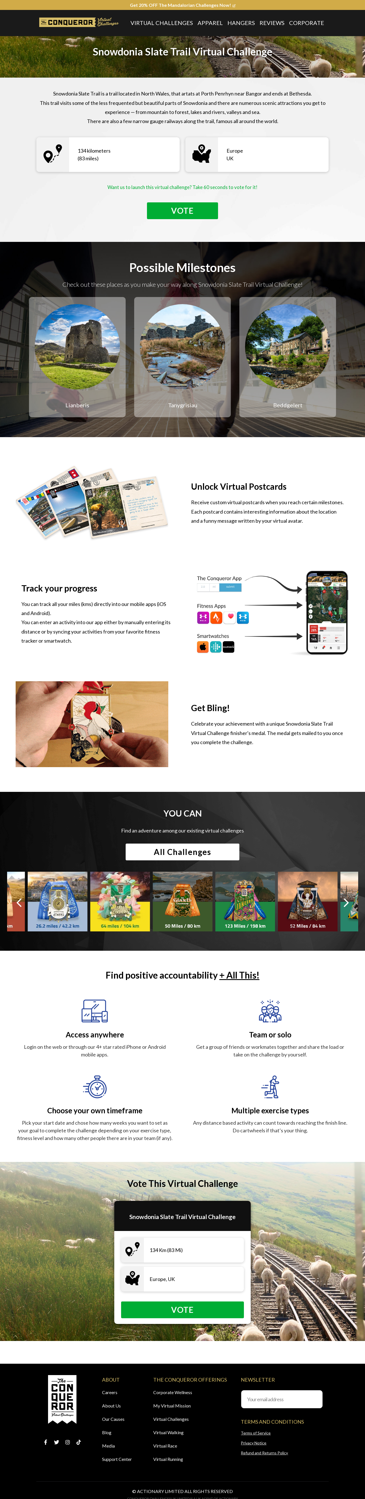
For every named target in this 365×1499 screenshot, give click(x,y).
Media (108, 1445)
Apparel (210, 22)
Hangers (241, 22)
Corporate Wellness (172, 1392)
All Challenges (182, 852)
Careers (109, 1392)
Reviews (272, 22)
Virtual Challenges (161, 22)
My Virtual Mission (172, 1405)
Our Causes (113, 1419)
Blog (106, 1432)
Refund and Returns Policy (264, 1452)
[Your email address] (281, 1399)
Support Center (117, 1459)
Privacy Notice (253, 1442)
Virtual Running (168, 1459)
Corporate (306, 22)
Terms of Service (256, 1433)
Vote (182, 210)
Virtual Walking (168, 1432)
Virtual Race (165, 1445)
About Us (111, 1405)
